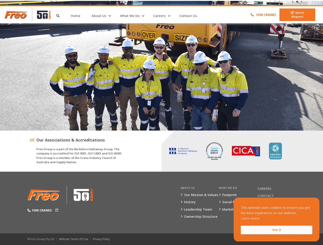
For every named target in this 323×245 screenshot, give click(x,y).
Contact (265, 195)
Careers (159, 15)
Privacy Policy (101, 239)
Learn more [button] (250, 218)
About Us (99, 15)
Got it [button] (276, 230)
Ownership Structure (201, 216)
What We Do (130, 15)
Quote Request (297, 15)
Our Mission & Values (201, 194)
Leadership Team (198, 209)
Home (75, 15)
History (190, 202)
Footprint (229, 194)
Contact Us (188, 15)
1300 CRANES (263, 15)
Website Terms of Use (73, 239)
